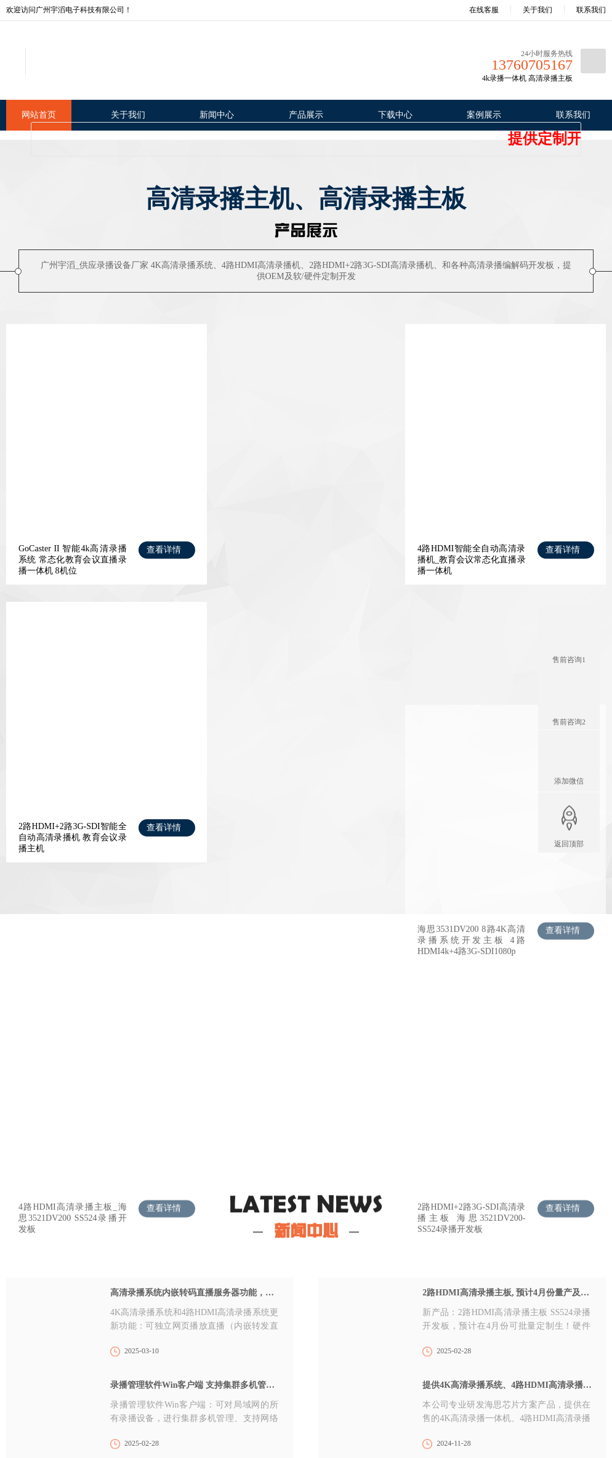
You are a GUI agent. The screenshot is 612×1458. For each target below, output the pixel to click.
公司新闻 (88, 1314)
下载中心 (395, 114)
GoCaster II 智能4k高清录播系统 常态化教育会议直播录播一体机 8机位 (67, 548)
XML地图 (437, 1423)
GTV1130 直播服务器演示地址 (306, 1205)
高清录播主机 (162, 1351)
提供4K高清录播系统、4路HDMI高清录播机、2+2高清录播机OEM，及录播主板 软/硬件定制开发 (508, 1153)
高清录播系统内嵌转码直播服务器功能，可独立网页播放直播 (195, 1061)
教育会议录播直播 (335, 1314)
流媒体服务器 (162, 1381)
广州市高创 (118, 1205)
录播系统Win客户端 (243, 1347)
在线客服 (476, 10)
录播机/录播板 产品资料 (249, 1363)
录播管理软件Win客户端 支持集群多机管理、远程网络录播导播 (195, 1153)
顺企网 (393, 1205)
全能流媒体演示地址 (195, 1205)
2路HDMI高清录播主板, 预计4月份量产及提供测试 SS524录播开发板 (508, 1061)
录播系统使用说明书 (244, 1378)
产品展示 (306, 114)
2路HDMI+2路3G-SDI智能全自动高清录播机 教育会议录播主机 (477, 548)
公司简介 (21, 1314)
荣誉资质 (21, 1330)
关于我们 (537, 10)
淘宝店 (68, 1205)
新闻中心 (216, 114)
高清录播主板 (162, 1366)
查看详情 (156, 538)
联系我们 (591, 10)
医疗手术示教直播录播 (343, 1330)
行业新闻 (88, 1330)
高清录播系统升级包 (244, 1332)
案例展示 (484, 114)
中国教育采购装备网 (460, 1205)
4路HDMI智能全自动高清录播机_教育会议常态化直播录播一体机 (272, 548)
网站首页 (39, 114)
